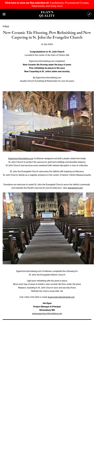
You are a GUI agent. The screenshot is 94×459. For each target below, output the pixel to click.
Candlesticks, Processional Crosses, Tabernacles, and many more (47, 4)
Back (6, 26)
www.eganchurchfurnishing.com (47, 313)
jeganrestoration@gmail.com (61, 297)
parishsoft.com (75, 188)
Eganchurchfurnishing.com (20, 158)
